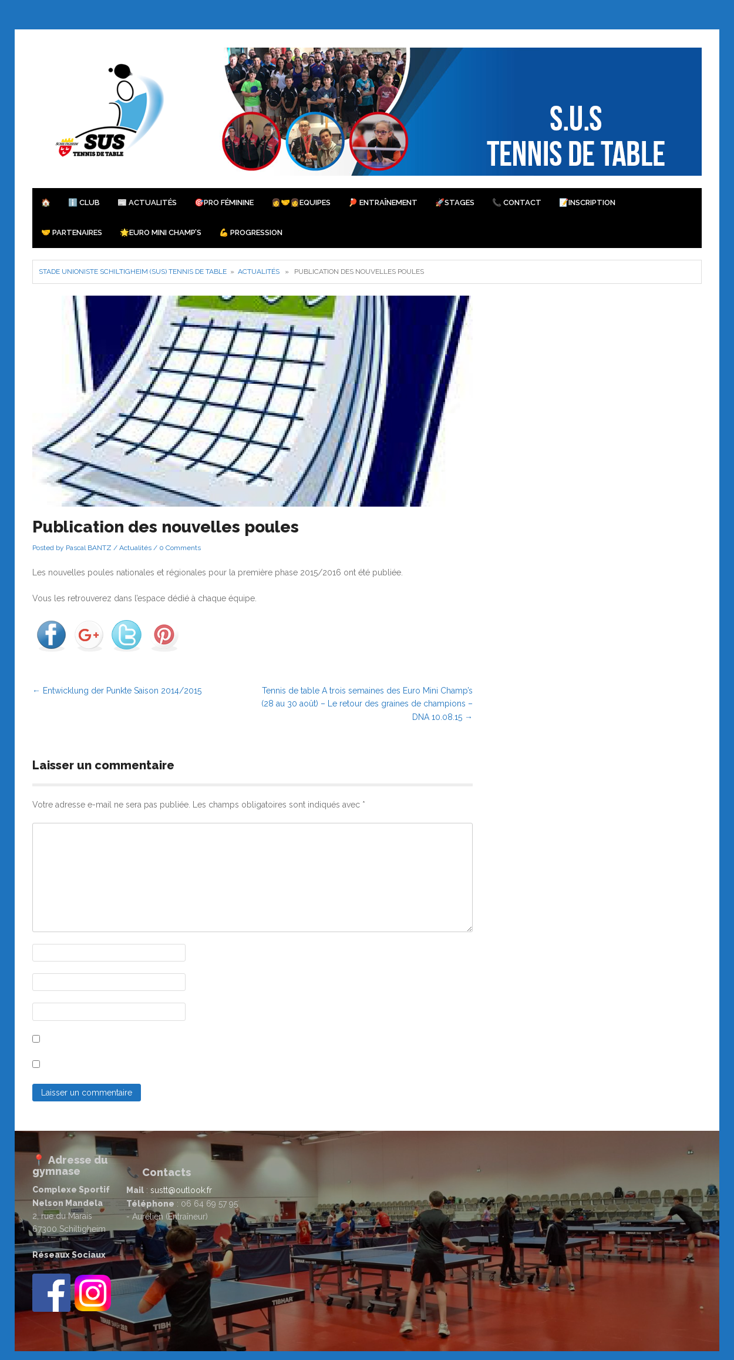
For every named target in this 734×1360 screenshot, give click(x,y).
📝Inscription (587, 202)
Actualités (259, 271)
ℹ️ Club (84, 202)
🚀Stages (454, 202)
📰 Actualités (147, 202)
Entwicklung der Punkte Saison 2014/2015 (116, 690)
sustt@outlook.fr (181, 1190)
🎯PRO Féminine (224, 202)
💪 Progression (250, 232)
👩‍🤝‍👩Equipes (301, 202)
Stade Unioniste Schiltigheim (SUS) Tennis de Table (133, 271)
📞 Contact (516, 202)
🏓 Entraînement (382, 202)
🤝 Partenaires (71, 232)
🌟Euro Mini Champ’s (160, 232)
